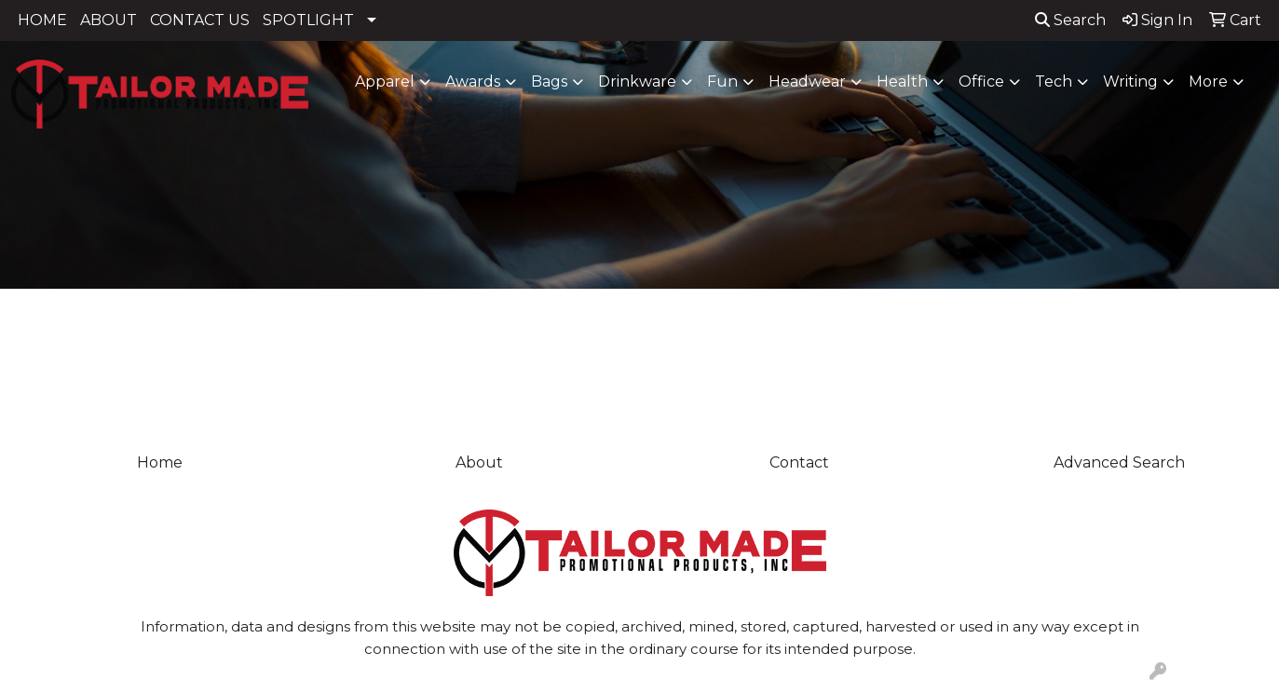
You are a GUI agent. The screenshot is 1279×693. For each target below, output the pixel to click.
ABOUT (108, 20)
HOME (42, 20)
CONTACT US (200, 20)
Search (1070, 20)
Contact (799, 462)
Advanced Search (1119, 462)
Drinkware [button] (637, 81)
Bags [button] (549, 81)
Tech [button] (1053, 81)
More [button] (1208, 81)
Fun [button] (722, 81)
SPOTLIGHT (308, 20)
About (479, 462)
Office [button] (981, 81)
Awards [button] (472, 81)
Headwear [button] (807, 81)
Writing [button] (1130, 81)
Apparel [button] (385, 81)
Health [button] (902, 81)
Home (160, 462)
